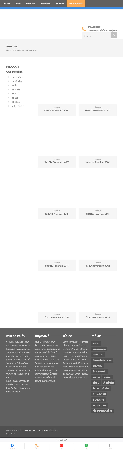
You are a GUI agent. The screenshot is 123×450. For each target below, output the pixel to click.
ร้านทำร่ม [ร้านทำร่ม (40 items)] (96, 343)
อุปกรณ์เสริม (17, 106)
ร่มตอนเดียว (17, 77)
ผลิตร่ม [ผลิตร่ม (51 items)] (96, 377)
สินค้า (18, 3)
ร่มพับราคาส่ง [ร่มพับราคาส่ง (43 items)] (98, 354)
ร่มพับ (14, 85)
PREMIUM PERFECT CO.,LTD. (35, 430)
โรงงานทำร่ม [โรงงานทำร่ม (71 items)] (101, 388)
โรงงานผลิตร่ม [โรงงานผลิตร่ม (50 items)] (99, 371)
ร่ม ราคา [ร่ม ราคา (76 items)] (98, 399)
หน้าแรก (6, 3)
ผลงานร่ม (30, 3)
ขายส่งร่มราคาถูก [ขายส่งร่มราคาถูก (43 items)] (99, 349)
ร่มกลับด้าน (17, 81)
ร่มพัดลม (16, 102)
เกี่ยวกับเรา (45, 3)
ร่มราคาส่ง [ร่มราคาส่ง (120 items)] (102, 411)
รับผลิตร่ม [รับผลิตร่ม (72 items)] (99, 394)
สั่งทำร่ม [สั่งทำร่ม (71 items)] (108, 382)
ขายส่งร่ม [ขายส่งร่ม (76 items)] (99, 405)
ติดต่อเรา (60, 3)
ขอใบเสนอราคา (76, 3)
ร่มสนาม (15, 93)
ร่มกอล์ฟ (16, 89)
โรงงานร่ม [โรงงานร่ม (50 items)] (97, 365)
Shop (8, 50)
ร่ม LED (15, 97)
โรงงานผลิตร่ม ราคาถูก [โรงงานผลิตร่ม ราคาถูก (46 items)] (102, 360)
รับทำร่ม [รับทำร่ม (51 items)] (107, 377)
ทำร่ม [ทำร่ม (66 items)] (96, 383)
